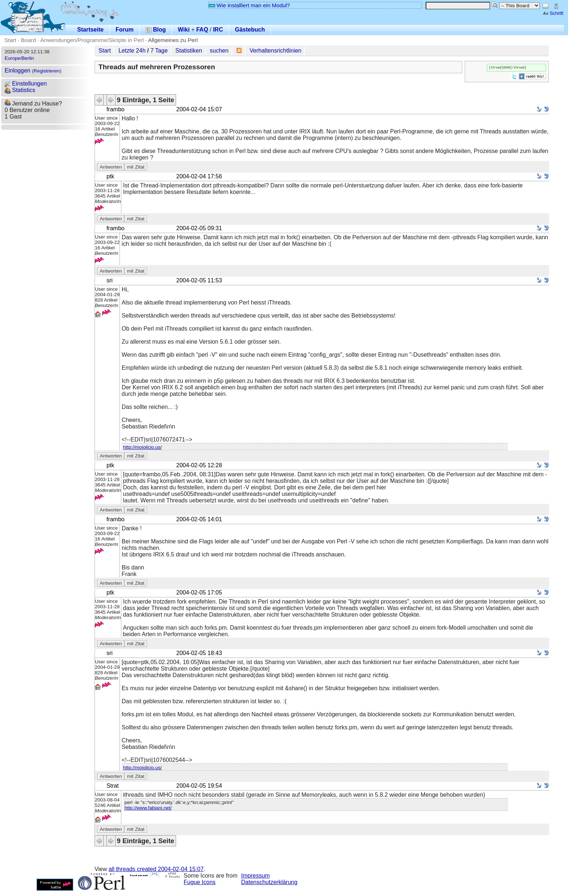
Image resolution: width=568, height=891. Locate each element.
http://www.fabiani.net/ (148, 808)
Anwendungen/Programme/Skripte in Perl (91, 40)
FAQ (202, 29)
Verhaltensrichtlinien (275, 50)
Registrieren (47, 71)
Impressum (255, 876)
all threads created (156, 869)
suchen (219, 50)
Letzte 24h (132, 50)
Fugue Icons (200, 882)
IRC (218, 29)
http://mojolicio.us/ (142, 447)
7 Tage (159, 50)
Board (28, 40)
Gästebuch (250, 29)
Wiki (184, 29)
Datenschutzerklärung (269, 882)
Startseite (90, 29)
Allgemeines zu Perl (173, 40)
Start (10, 40)
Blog (156, 29)
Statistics (20, 90)
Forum (125, 29)
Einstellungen (26, 83)
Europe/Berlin (19, 58)
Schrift (553, 13)
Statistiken (188, 50)
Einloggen (17, 70)
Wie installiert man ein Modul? (249, 5)
